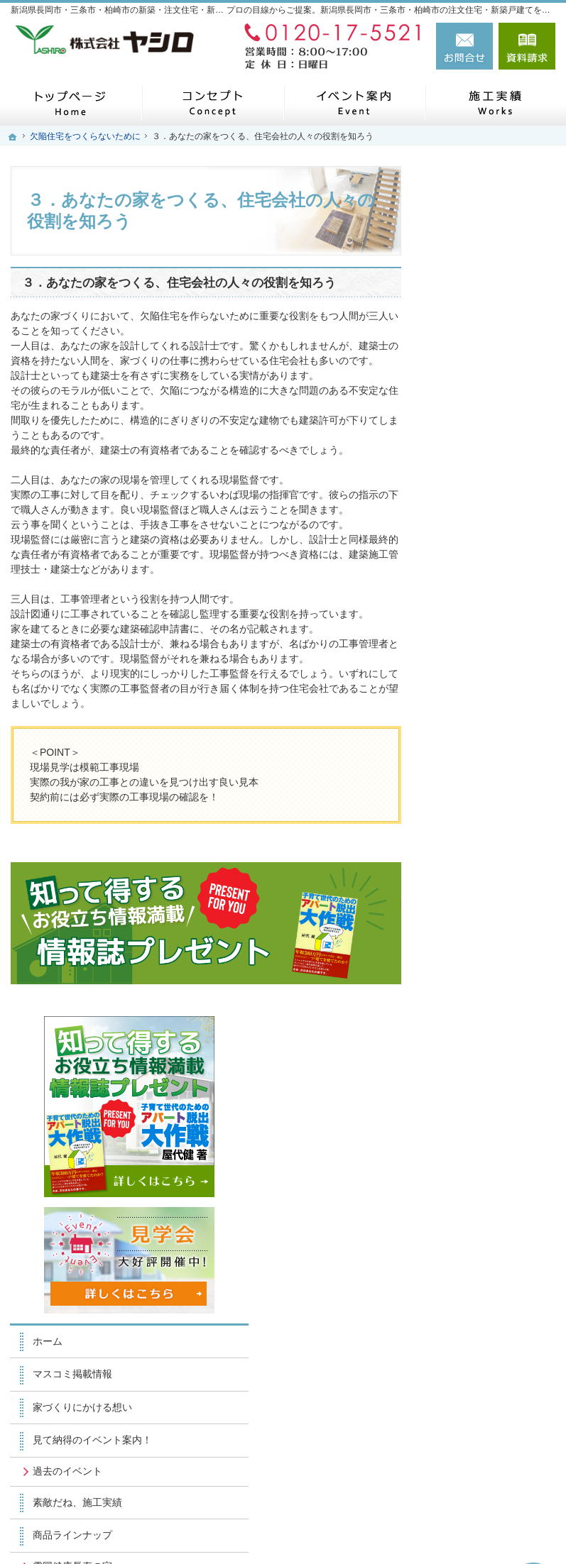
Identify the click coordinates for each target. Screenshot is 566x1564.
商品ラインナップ (485, 634)
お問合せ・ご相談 (485, 1080)
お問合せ (464, 46)
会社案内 (465, 969)
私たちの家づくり (485, 779)
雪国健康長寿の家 (485, 665)
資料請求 (527, 46)
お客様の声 (470, 858)
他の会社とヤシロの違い (495, 898)
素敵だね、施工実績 (490, 601)
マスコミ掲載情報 (485, 461)
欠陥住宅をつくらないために (495, 819)
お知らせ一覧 (475, 1114)
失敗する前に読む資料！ (490, 1042)
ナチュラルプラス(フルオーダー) (496, 742)
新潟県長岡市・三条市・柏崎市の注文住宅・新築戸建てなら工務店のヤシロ (334, 1530)
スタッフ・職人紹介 (490, 1002)
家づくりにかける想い (495, 494)
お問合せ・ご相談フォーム (470, 1441)
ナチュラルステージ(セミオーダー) (496, 701)
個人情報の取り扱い (490, 1146)
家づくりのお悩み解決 (495, 936)
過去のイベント (480, 570)
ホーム (460, 428)
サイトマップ (475, 1180)
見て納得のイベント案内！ (495, 534)
